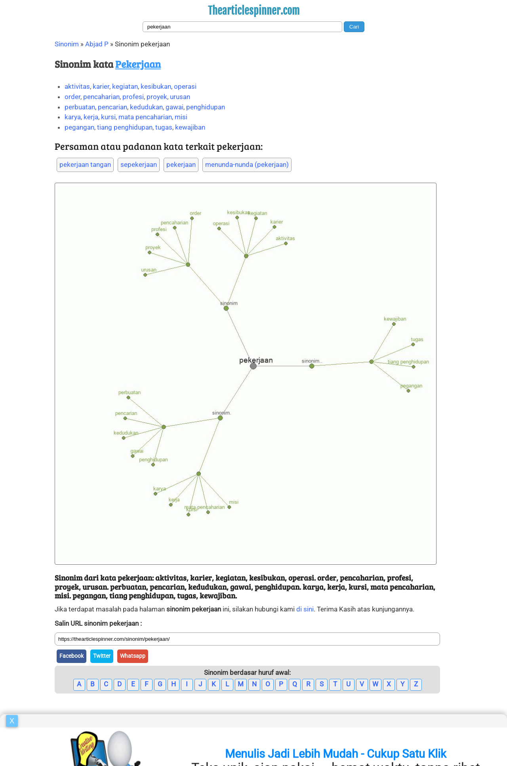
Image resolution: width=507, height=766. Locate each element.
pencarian (112, 107)
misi (181, 117)
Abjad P (97, 44)
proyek (157, 97)
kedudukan (146, 107)
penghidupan (205, 107)
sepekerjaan (138, 164)
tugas (163, 127)
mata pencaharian (145, 117)
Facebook (71, 656)
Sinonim (67, 44)
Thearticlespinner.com (253, 10)
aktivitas (77, 86)
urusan (180, 97)
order (72, 97)
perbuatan (80, 107)
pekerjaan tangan (85, 164)
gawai (174, 107)
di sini (305, 609)
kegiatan (125, 86)
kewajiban (190, 127)
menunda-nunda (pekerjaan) (247, 164)
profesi (133, 97)
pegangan (79, 127)
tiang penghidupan (124, 127)
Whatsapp (132, 656)
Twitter (102, 656)
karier (101, 86)
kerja (91, 117)
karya (73, 117)
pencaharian (101, 97)
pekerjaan (181, 164)
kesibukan (156, 86)
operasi (185, 86)
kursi (108, 117)
